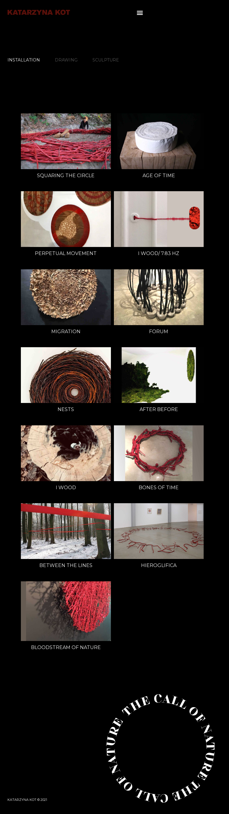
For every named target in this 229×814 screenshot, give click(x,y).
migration (66, 331)
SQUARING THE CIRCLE (66, 175)
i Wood (66, 487)
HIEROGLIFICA (159, 565)
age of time (159, 175)
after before (159, 409)
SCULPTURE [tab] (105, 60)
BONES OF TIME (159, 487)
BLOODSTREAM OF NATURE (66, 647)
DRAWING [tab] (66, 60)
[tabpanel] (111, 404)
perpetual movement (66, 253)
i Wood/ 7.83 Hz (158, 253)
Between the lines (65, 565)
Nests (66, 409)
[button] (140, 12)
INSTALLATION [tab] (23, 60)
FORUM (158, 331)
